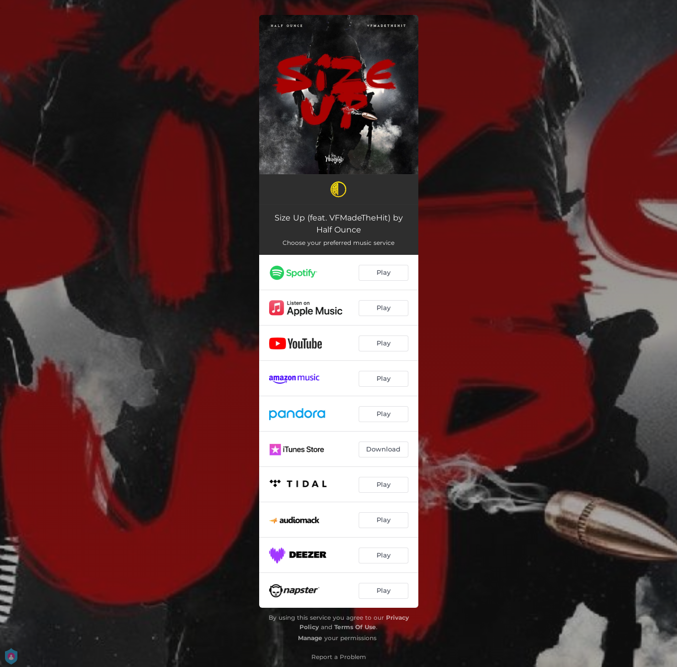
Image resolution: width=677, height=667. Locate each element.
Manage (310, 638)
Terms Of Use (355, 627)
